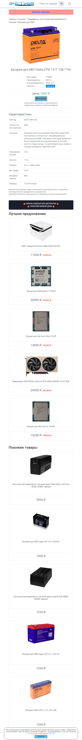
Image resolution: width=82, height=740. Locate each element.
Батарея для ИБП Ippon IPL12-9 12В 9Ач (41, 541)
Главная (12, 19)
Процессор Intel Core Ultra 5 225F (41, 336)
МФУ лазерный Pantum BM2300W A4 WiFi (41, 246)
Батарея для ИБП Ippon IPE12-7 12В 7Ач (41, 654)
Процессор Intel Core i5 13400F (41, 426)
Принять (41, 736)
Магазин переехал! (41, 12)
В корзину (41, 98)
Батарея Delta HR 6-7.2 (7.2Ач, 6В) (41, 710)
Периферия (33, 19)
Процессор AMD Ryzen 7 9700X (41, 291)
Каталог (22, 19)
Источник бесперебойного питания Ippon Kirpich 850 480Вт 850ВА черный (41, 597)
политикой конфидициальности (41, 733)
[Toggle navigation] (69, 3)
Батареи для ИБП (26, 22)
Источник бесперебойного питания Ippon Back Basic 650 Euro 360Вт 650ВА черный (41, 485)
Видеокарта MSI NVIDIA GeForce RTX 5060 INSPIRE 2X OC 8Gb (41, 381)
